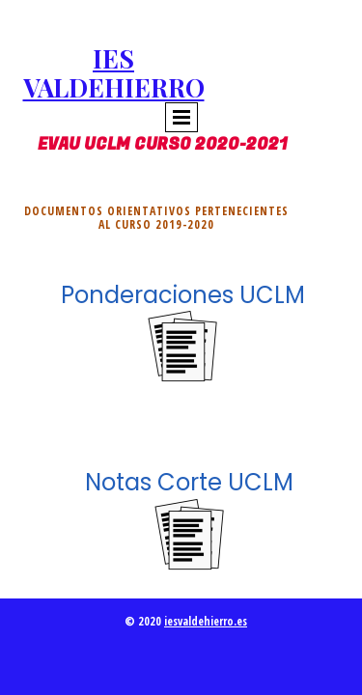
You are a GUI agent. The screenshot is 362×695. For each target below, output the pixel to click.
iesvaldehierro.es (205, 621)
